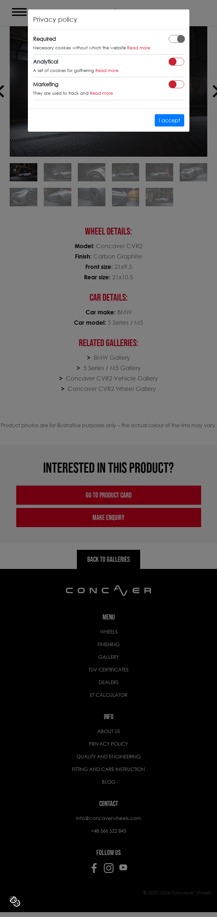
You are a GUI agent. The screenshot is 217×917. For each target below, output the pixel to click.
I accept (169, 120)
